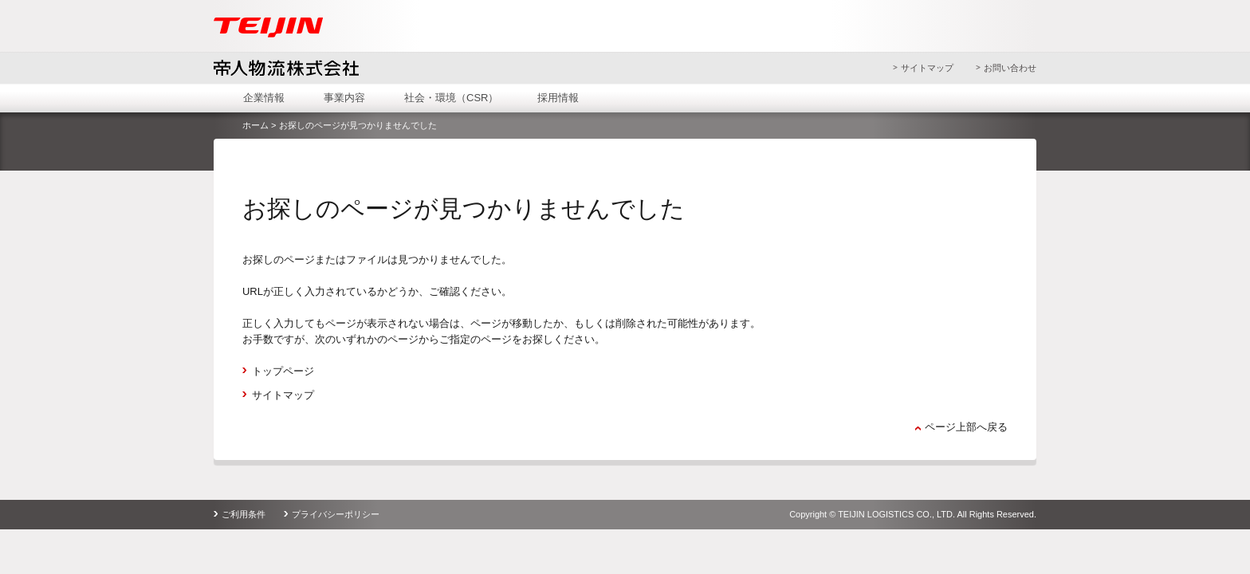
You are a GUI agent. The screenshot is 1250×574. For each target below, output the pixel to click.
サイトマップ (927, 68)
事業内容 (344, 98)
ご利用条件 (243, 514)
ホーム (255, 125)
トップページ (283, 371)
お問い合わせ (1010, 68)
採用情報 (558, 98)
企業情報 (264, 98)
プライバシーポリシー (335, 514)
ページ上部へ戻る (966, 427)
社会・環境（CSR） (451, 98)
